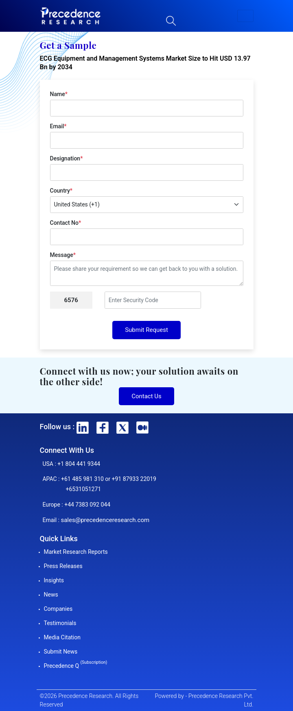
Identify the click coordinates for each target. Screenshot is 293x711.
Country (61, 190)
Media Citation (62, 637)
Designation (66, 158)
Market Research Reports (76, 552)
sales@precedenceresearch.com (105, 520)
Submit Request (146, 330)
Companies (58, 609)
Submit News (61, 651)
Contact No (65, 222)
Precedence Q (75, 666)
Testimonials (60, 623)
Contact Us (146, 396)
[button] (245, 16)
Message (63, 255)
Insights (54, 580)
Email (58, 126)
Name (59, 94)
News (51, 594)
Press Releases (63, 566)
